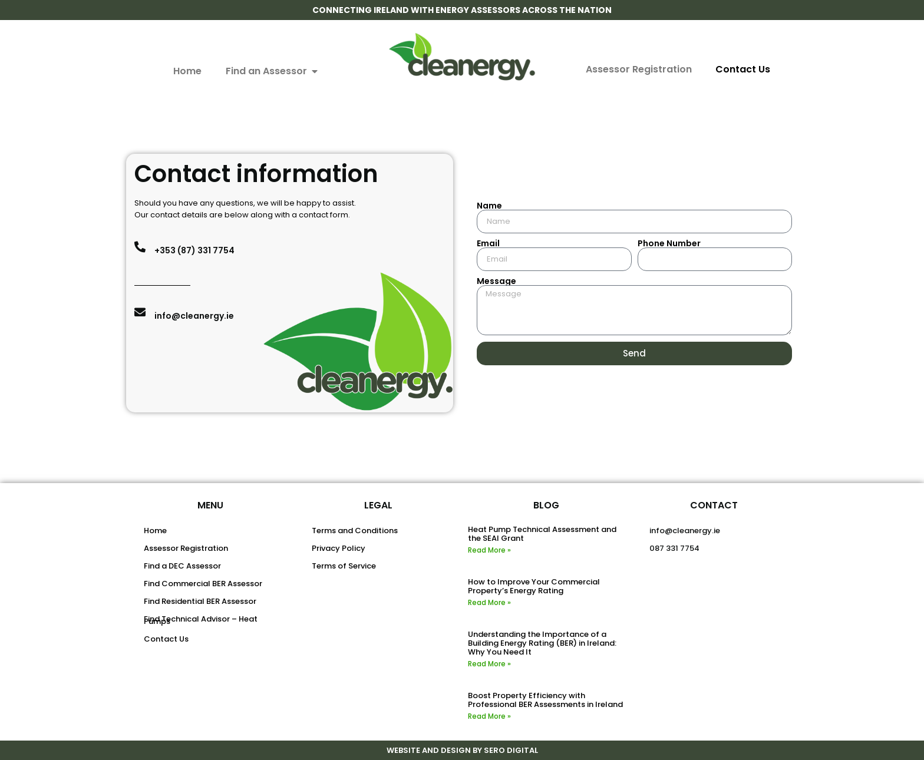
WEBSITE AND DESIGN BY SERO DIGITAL (462, 750)
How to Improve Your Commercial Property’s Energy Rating (534, 586)
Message (496, 281)
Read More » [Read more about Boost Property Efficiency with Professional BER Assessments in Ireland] (489, 716)
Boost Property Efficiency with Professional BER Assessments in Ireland (545, 700)
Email (488, 243)
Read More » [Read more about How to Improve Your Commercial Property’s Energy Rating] (489, 602)
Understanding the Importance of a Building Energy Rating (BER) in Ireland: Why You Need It (542, 643)
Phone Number (669, 243)
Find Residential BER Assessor (200, 601)
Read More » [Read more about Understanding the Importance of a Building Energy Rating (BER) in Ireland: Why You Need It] (489, 664)
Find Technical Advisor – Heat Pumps (201, 620)
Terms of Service (344, 565)
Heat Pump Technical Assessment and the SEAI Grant (542, 534)
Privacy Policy (338, 548)
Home (155, 530)
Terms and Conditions (355, 530)
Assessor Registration (639, 69)
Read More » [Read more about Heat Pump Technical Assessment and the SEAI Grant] (489, 550)
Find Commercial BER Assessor (203, 583)
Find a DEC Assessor (182, 565)
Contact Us (742, 69)
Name (489, 205)
